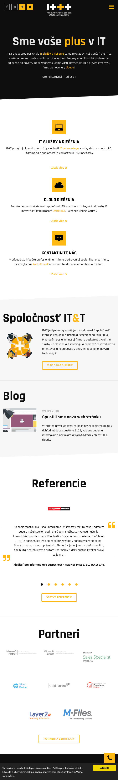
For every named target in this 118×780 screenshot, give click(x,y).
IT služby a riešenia (52, 54)
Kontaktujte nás (59, 253)
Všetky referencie (59, 597)
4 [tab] (62, 584)
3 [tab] (55, 584)
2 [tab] (49, 584)
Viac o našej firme (60, 365)
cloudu (69, 68)
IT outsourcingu (69, 149)
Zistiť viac (57, 168)
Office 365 (59, 211)
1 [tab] (42, 584)
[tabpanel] (59, 532)
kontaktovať (40, 264)
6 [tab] (76, 584)
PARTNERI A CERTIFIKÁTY (59, 739)
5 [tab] (69, 584)
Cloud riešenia (59, 200)
